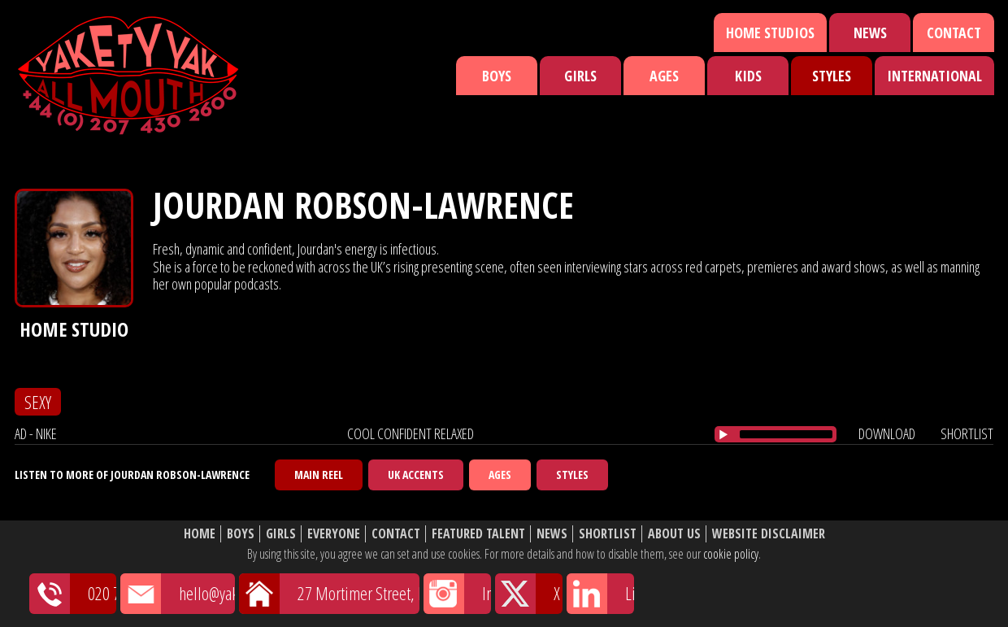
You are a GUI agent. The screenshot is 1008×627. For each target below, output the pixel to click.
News (870, 32)
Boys (496, 75)
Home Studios (770, 32)
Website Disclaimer (768, 533)
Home (199, 533)
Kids (748, 75)
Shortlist (608, 533)
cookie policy (730, 554)
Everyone (333, 533)
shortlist (967, 433)
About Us (674, 533)
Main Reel (318, 474)
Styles (831, 75)
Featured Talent (478, 533)
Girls (580, 75)
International (934, 75)
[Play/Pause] (723, 434)
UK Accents (416, 474)
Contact (954, 32)
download (886, 433)
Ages (664, 75)
